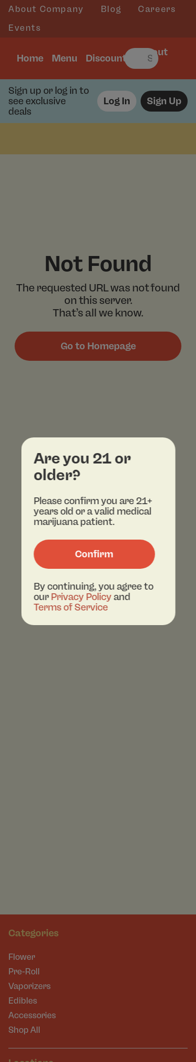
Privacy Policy (81, 597)
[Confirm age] (94, 554)
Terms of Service (70, 607)
